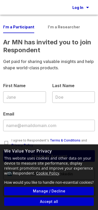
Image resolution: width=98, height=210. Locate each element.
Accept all (49, 201)
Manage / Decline (49, 191)
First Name (24, 97)
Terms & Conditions (65, 140)
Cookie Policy (47, 173)
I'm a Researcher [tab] (64, 27)
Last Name (73, 97)
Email (49, 125)
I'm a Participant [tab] (18, 27)
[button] (80, 7)
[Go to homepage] (8, 7)
